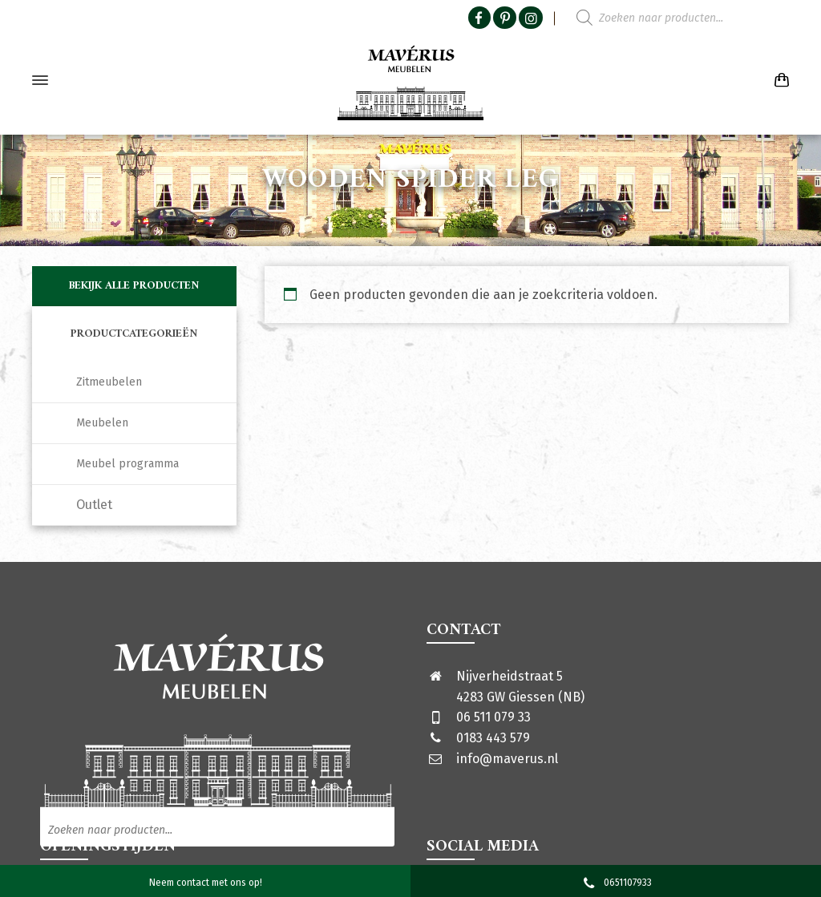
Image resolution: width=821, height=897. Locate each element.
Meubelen (102, 423)
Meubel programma (127, 464)
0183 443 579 (493, 737)
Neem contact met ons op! (205, 882)
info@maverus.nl (507, 758)
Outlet (94, 504)
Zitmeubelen (109, 382)
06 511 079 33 (493, 717)
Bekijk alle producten (134, 286)
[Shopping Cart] (778, 80)
